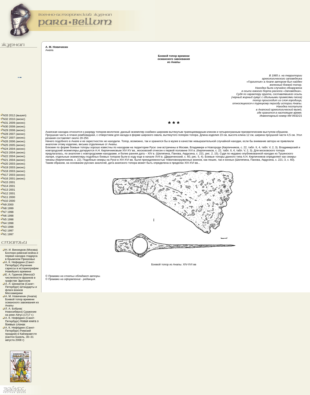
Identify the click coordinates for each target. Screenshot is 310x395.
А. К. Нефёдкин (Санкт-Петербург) (22, 321)
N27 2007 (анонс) (14, 137)
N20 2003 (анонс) (14, 163)
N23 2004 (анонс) (14, 152)
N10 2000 (9, 200)
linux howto (2, 394)
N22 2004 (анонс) (14, 156)
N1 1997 (8, 234)
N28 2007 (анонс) (14, 133)
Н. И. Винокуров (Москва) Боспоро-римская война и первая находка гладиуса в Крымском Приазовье (21, 254)
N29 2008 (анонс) (14, 130)
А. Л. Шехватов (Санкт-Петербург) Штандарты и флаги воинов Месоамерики (21, 288)
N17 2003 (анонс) (14, 174)
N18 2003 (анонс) (14, 171)
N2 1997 (8, 230)
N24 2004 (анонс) (14, 148)
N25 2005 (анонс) (14, 145)
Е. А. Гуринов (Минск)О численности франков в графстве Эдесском (20, 277)
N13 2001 (9, 189)
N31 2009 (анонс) (14, 122)
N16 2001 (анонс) (14, 178)
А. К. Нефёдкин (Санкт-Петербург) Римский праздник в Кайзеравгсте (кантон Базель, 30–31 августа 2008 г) (21, 334)
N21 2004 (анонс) (14, 159)
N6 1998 (8, 215)
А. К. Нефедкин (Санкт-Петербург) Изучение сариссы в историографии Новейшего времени (22, 267)
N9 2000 (8, 204)
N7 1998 (8, 212)
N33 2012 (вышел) (14, 115)
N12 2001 (9, 193)
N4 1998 (8, 223)
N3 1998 (8, 226)
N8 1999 (8, 208)
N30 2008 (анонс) (14, 126)
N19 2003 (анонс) (14, 167)
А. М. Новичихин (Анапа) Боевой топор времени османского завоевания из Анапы (22, 301)
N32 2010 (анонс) (14, 119)
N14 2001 (9, 185)
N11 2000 (9, 197)
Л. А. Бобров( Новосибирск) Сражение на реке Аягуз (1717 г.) (21, 311)
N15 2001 (9, 182)
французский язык (1, 394)
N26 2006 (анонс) (14, 141)
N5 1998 (8, 219)
